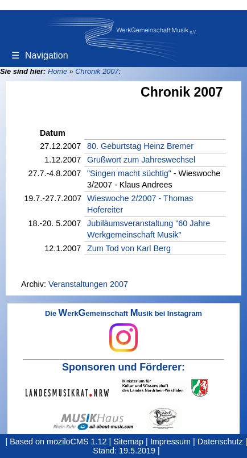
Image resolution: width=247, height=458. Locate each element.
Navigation (39, 55)
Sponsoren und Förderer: (123, 367)
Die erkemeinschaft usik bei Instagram (123, 331)
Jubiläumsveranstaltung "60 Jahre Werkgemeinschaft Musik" (148, 229)
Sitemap (128, 441)
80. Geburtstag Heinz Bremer (140, 146)
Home (57, 71)
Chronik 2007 (96, 71)
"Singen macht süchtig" (129, 173)
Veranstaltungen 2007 (88, 284)
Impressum (170, 441)
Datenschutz (220, 441)
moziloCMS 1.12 (77, 441)
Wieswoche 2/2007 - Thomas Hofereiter (140, 204)
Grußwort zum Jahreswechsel (141, 159)
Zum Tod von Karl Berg (129, 248)
